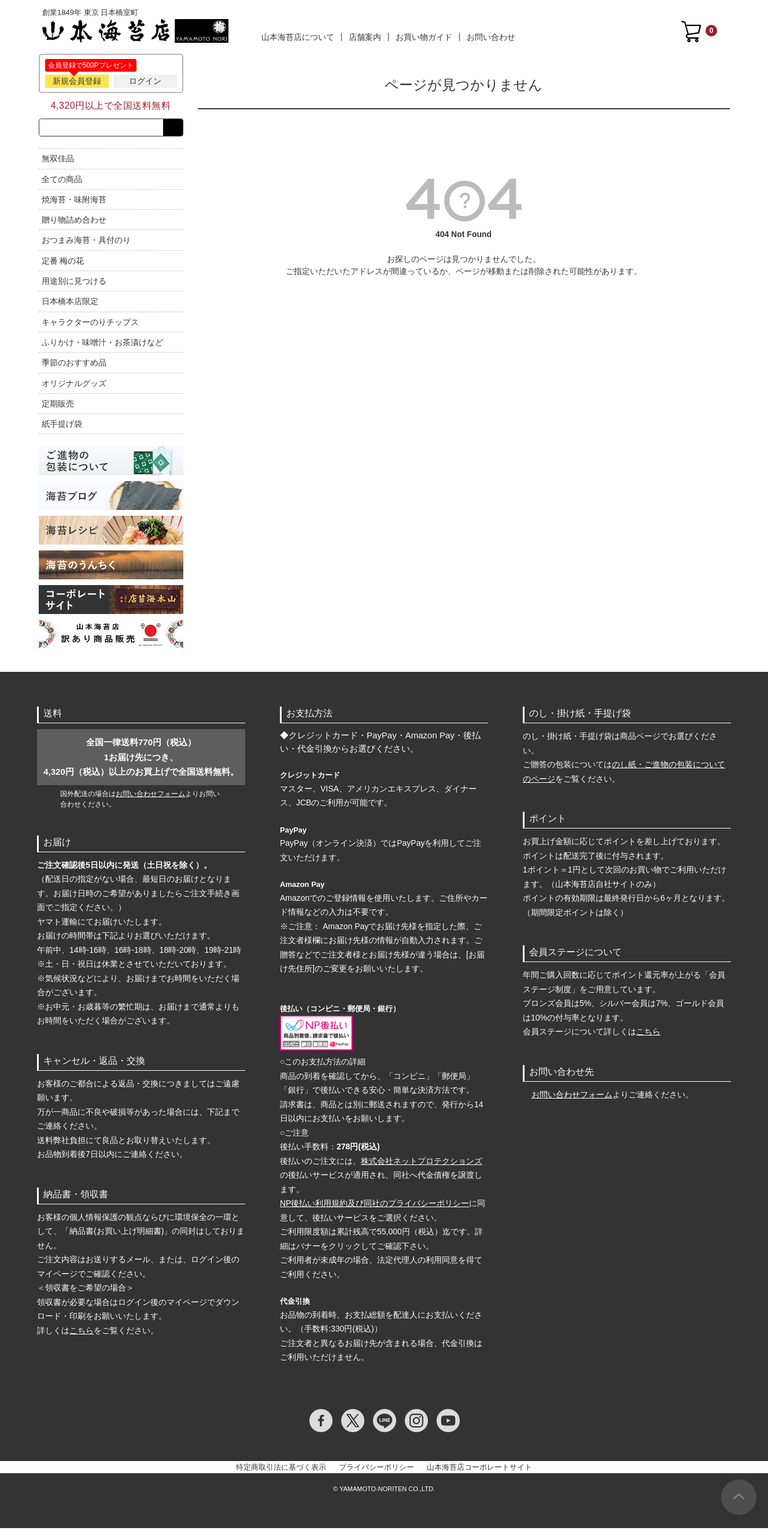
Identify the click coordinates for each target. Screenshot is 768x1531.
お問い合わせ (491, 37)
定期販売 (58, 406)
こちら (81, 1332)
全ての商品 (62, 181)
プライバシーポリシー (376, 1469)
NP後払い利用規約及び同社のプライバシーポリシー (374, 1206)
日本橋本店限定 (70, 304)
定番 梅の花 (63, 263)
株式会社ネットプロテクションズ (421, 1163)
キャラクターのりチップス (90, 324)
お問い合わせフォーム (150, 796)
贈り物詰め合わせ (74, 222)
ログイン (145, 81)
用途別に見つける (74, 283)
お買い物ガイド (424, 37)
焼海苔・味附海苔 (74, 201)
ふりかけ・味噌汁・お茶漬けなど (102, 344)
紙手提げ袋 (62, 426)
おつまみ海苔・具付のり (86, 242)
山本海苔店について (297, 37)
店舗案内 (365, 37)
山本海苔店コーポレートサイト (479, 1469)
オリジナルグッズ (74, 385)
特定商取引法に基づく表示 (281, 1469)
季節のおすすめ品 (74, 364)
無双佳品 (58, 160)
